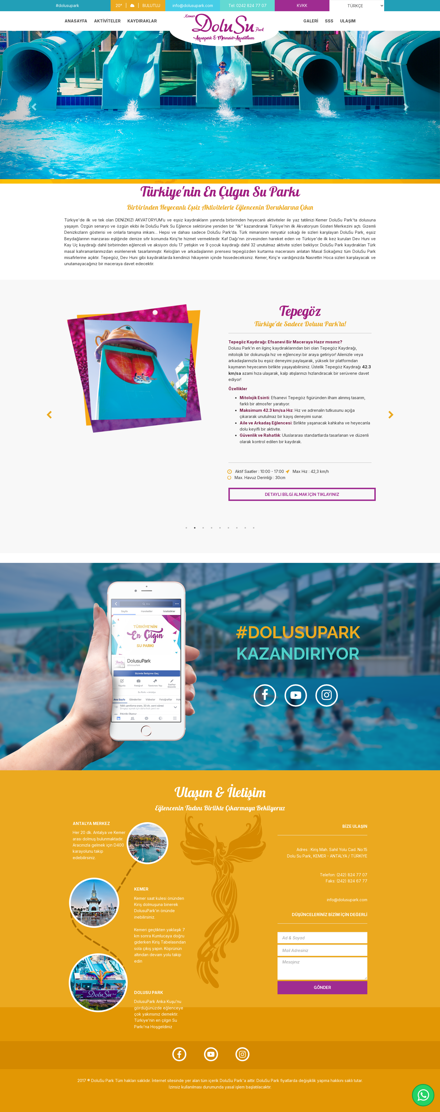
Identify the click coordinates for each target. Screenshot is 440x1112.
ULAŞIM (348, 21)
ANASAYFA (76, 21)
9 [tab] (253, 528)
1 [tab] (186, 528)
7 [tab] (237, 528)
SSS (329, 21)
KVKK (302, 5)
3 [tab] (203, 528)
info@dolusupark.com (193, 5)
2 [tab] (195, 528)
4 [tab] (211, 528)
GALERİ (310, 21)
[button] (33, 105)
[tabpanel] (220, 401)
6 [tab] (228, 528)
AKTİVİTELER (107, 21)
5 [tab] (220, 528)
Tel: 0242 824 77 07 (247, 5)
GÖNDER (322, 987)
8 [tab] (245, 528)
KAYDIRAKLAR (142, 21)
